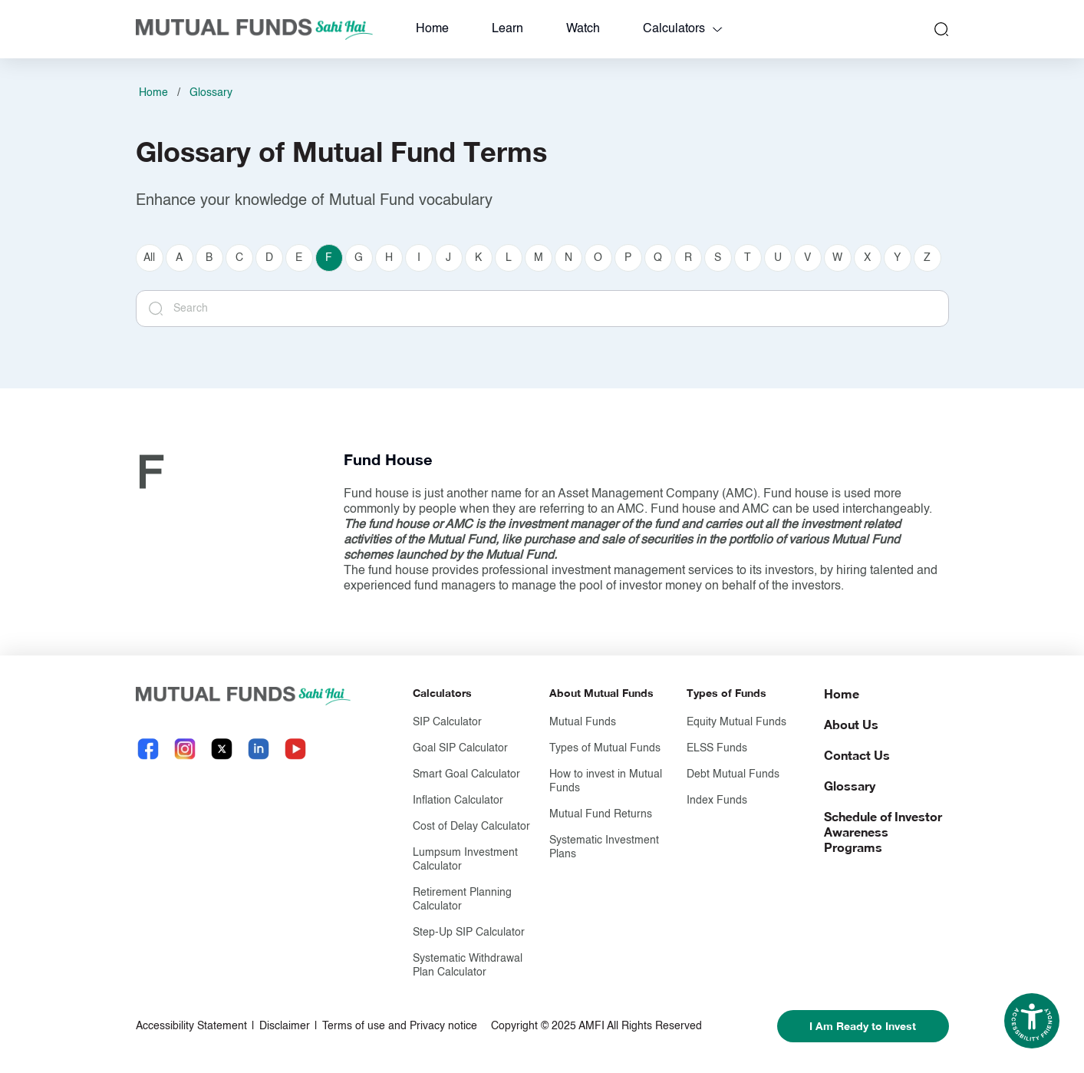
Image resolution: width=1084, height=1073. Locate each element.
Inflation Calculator (458, 800)
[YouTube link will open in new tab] (295, 748)
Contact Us (857, 755)
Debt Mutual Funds (733, 774)
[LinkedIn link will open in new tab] (258, 748)
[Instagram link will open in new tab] (185, 748)
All (149, 258)
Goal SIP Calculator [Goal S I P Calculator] (460, 748)
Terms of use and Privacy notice (399, 1026)
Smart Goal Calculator (466, 774)
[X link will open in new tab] (221, 748)
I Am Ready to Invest (862, 1025)
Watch (583, 29)
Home (432, 29)
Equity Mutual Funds (736, 722)
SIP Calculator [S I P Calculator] (447, 722)
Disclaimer (284, 1026)
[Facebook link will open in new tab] (148, 748)
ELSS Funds (717, 748)
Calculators (674, 29)
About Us (851, 724)
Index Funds (717, 800)
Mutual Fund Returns (600, 814)
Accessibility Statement (191, 1026)
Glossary (210, 92)
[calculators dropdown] (717, 29)
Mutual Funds (582, 722)
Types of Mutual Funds (605, 748)
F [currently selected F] (328, 258)
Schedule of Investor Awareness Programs (883, 831)
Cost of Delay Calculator (471, 826)
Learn (507, 29)
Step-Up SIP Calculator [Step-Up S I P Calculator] (469, 932)
